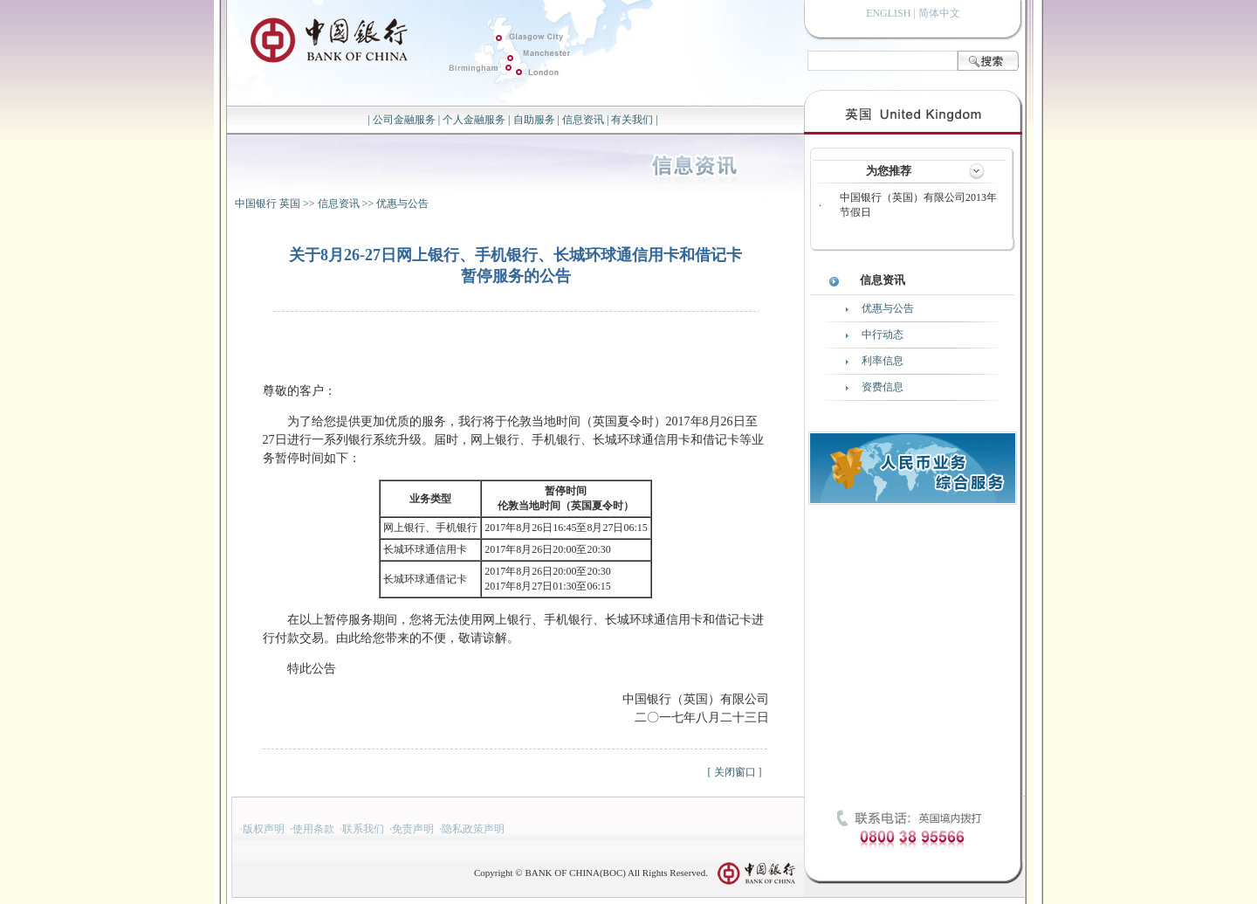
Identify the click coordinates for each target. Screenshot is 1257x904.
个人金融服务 (474, 120)
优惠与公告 (402, 203)
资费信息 (882, 387)
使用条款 (313, 829)
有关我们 (632, 120)
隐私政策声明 (473, 829)
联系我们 (363, 829)
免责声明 (413, 829)
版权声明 (264, 829)
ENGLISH (888, 13)
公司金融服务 (404, 120)
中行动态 (882, 334)
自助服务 (534, 120)
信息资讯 (583, 120)
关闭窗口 (735, 772)
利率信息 (882, 361)
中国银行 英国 (267, 203)
